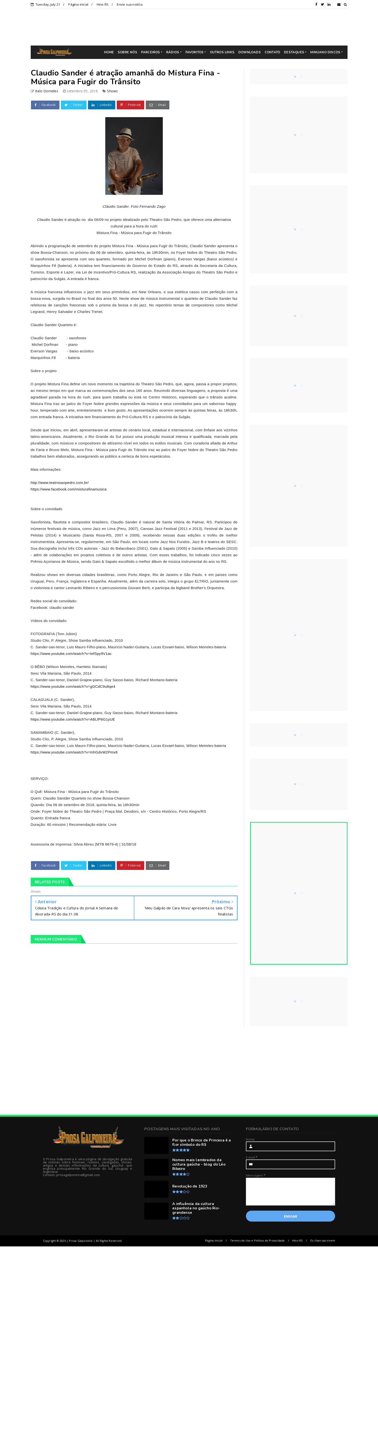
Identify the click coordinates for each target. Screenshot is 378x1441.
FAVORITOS (194, 52)
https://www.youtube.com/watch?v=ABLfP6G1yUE (73, 719)
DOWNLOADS (249, 52)
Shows (112, 91)
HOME (109, 52)
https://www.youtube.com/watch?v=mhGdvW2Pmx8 (74, 752)
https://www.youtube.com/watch (57, 653)
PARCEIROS (150, 52)
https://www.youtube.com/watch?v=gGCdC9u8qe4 (73, 686)
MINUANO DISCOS (325, 52)
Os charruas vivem (322, 1240)
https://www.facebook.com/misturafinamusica (69, 489)
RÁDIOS (172, 52)
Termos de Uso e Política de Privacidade (257, 1240)
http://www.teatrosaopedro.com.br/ (60, 482)
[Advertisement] (193, 27)
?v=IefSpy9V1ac (98, 653)
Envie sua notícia (129, 4)
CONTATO (272, 52)
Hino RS (102, 4)
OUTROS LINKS (222, 52)
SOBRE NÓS (127, 52)
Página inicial (78, 4)
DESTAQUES (294, 52)
